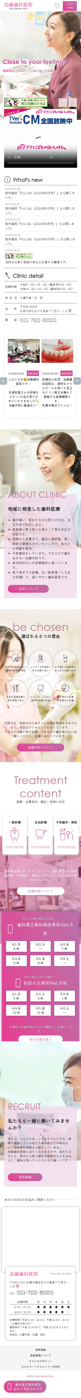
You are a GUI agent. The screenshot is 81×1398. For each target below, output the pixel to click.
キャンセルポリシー (40, 1361)
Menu (70, 6)
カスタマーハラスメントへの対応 (40, 1366)
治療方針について (41, 747)
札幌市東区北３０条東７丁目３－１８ (44, 311)
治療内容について (41, 891)
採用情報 (25, 1177)
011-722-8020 (38, 320)
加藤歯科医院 (18, 5)
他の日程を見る (40, 1039)
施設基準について (40, 1355)
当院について (28, 588)
